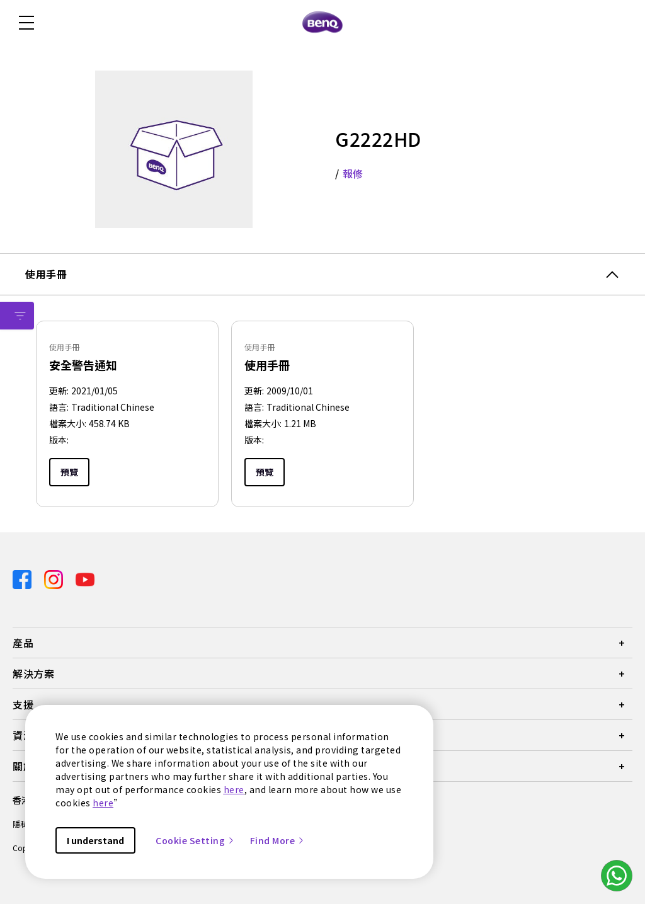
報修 (353, 173)
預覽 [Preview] (69, 472)
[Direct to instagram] (55, 578)
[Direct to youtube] (85, 578)
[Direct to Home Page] (322, 23)
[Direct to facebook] (23, 578)
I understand (95, 840)
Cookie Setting (195, 840)
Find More (277, 840)
